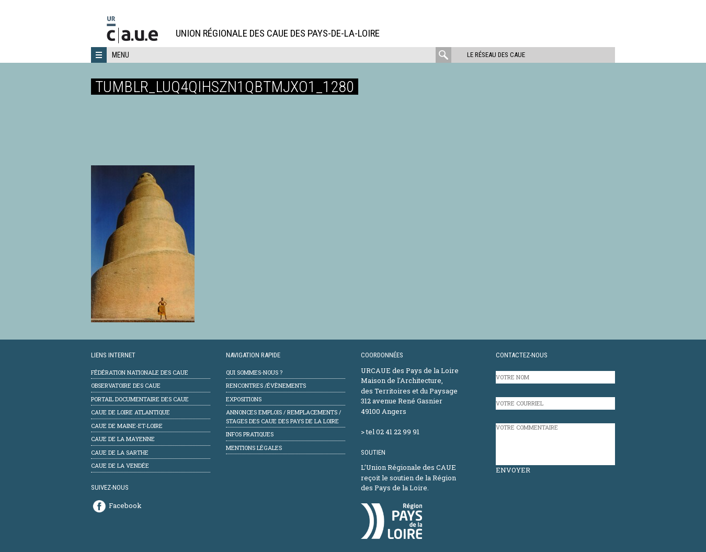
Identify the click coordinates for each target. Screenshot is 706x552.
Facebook (125, 505)
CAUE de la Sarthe (120, 452)
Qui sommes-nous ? (254, 372)
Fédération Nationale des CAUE (139, 372)
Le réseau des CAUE (496, 55)
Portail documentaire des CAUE (140, 399)
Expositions (243, 399)
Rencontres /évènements (266, 385)
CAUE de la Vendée (120, 465)
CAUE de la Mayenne (123, 439)
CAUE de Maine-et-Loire (127, 426)
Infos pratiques (250, 434)
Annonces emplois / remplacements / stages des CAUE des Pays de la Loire (283, 416)
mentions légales (254, 448)
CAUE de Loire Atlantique (130, 412)
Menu (120, 55)
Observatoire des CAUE (126, 385)
